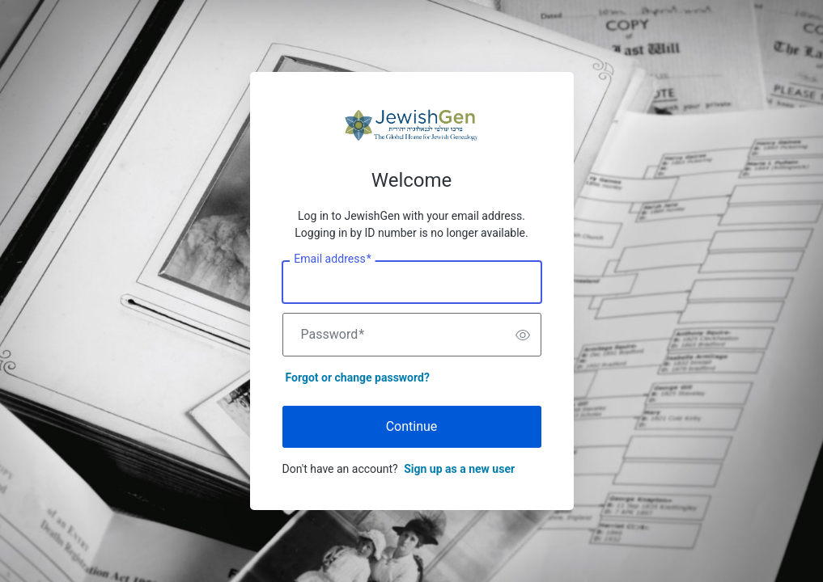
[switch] (523, 335)
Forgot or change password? (358, 377)
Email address (332, 259)
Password (333, 334)
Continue (412, 426)
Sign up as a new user (459, 468)
